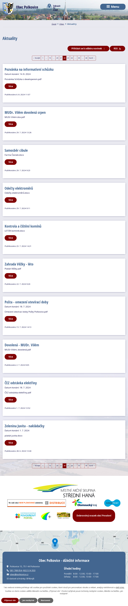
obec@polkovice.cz (19, 574)
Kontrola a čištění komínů (23, 226)
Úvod (54, 24)
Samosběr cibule (16, 150)
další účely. (120, 587)
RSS (117, 48)
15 (50, 58)
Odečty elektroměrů (19, 188)
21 (61, 58)
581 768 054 (16, 570)
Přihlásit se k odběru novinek (88, 48)
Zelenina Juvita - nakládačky (24, 425)
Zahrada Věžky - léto (19, 264)
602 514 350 (29, 570)
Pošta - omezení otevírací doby (26, 301)
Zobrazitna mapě (53, 7)
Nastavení (45, 600)
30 (79, 58)
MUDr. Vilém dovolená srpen (25, 112)
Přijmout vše (10, 600)
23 (68, 58)
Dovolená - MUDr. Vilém (22, 344)
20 (57, 58)
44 (86, 58)
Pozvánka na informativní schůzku (29, 69)
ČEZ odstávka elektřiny (21, 382)
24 (72, 58)
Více (10, 86)
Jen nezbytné (28, 600)
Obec (61, 24)
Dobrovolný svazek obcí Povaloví (93, 515)
